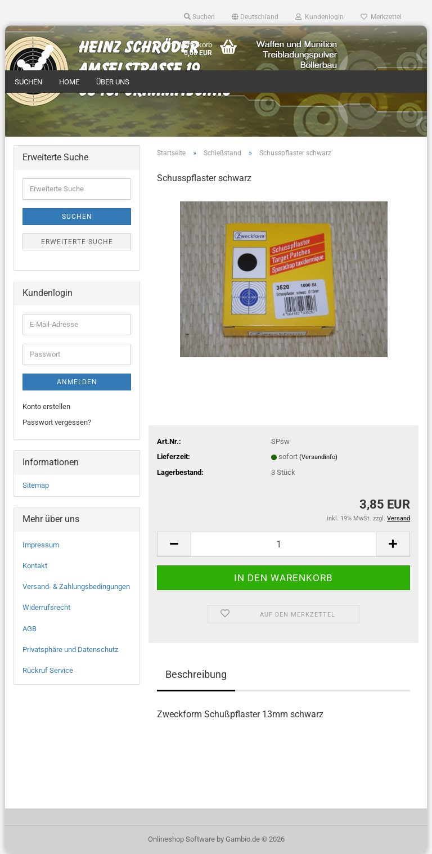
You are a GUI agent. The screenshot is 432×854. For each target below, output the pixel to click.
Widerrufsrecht (46, 607)
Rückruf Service (47, 670)
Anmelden (77, 382)
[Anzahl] (283, 544)
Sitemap (35, 485)
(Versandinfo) (318, 457)
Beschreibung (196, 674)
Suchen (28, 82)
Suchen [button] (199, 17)
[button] (255, 16)
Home (69, 82)
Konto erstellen (46, 406)
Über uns (112, 82)
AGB (29, 628)
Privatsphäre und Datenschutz (70, 649)
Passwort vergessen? (56, 422)
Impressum (40, 545)
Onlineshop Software (181, 839)
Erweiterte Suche (77, 242)
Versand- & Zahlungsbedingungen (76, 586)
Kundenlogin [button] (319, 17)
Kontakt (34, 565)
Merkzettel (381, 17)
